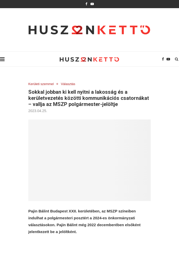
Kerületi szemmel (41, 84)
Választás (68, 84)
